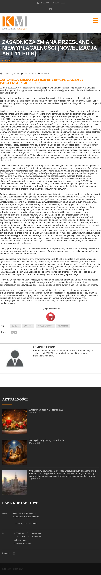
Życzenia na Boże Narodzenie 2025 (46, 410)
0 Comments (29, 73)
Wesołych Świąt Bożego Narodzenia (46, 440)
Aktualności (7, 60)
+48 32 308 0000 (58, 3)
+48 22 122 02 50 (19, 537)
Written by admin (9, 73)
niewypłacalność (45, 326)
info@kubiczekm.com (21, 540)
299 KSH (28, 326)
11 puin (15, 326)
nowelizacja (63, 326)
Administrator (44, 347)
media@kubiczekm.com (22, 544)
